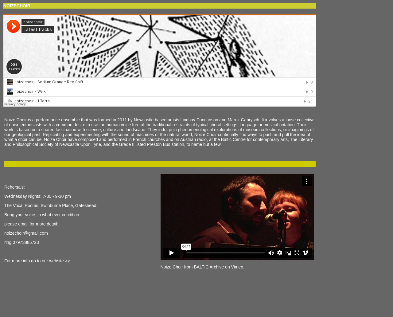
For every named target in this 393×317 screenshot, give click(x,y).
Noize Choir (172, 266)
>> (67, 260)
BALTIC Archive (209, 266)
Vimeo (237, 266)
